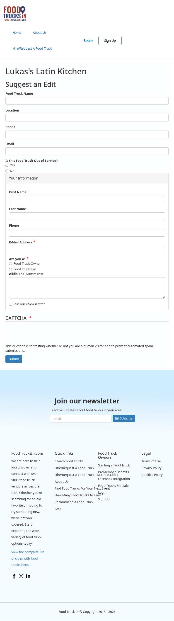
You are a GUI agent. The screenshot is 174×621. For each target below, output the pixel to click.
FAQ (58, 509)
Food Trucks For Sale (113, 485)
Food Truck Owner (25, 263)
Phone (10, 127)
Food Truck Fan (22, 269)
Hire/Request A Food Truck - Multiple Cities (86, 475)
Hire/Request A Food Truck (32, 48)
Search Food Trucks (69, 461)
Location (12, 110)
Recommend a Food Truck (74, 502)
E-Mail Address (20, 242)
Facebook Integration (114, 479)
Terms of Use (151, 461)
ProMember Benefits (113, 472)
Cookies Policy (151, 475)
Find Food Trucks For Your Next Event (82, 488)
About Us (39, 32)
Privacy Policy (151, 468)
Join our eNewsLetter (27, 304)
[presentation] (39, 335)
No (9, 171)
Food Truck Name (19, 93)
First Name (18, 192)
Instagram (21, 576)
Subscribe (126, 418)
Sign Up (110, 40)
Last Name (17, 209)
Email (9, 144)
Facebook (14, 576)
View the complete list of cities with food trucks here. (27, 558)
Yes (10, 165)
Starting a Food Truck (114, 465)
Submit (13, 359)
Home (17, 32)
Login (88, 40)
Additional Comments (26, 274)
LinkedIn (28, 576)
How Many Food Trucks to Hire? (78, 495)
